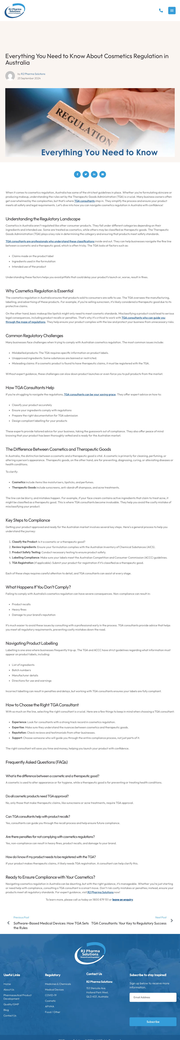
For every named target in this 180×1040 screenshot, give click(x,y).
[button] (161, 10)
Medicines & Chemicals (62, 984)
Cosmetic (62, 1001)
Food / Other (62, 1012)
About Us (21, 989)
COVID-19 (62, 995)
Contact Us (21, 1015)
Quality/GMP (21, 1004)
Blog (21, 1010)
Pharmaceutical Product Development (21, 997)
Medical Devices (62, 989)
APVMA (62, 1006)
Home (21, 984)
